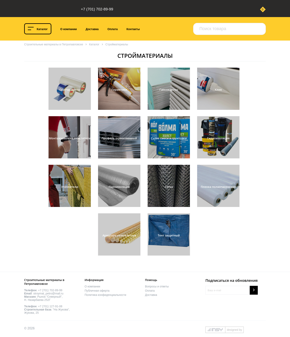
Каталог (42, 29)
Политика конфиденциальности (105, 294)
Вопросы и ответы (157, 286)
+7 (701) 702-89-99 (97, 9)
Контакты (133, 29)
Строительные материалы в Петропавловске (53, 44)
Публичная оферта (97, 290)
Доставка (92, 29)
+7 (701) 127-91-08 (50, 306)
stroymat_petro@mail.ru (48, 293)
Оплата (113, 29)
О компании (68, 29)
